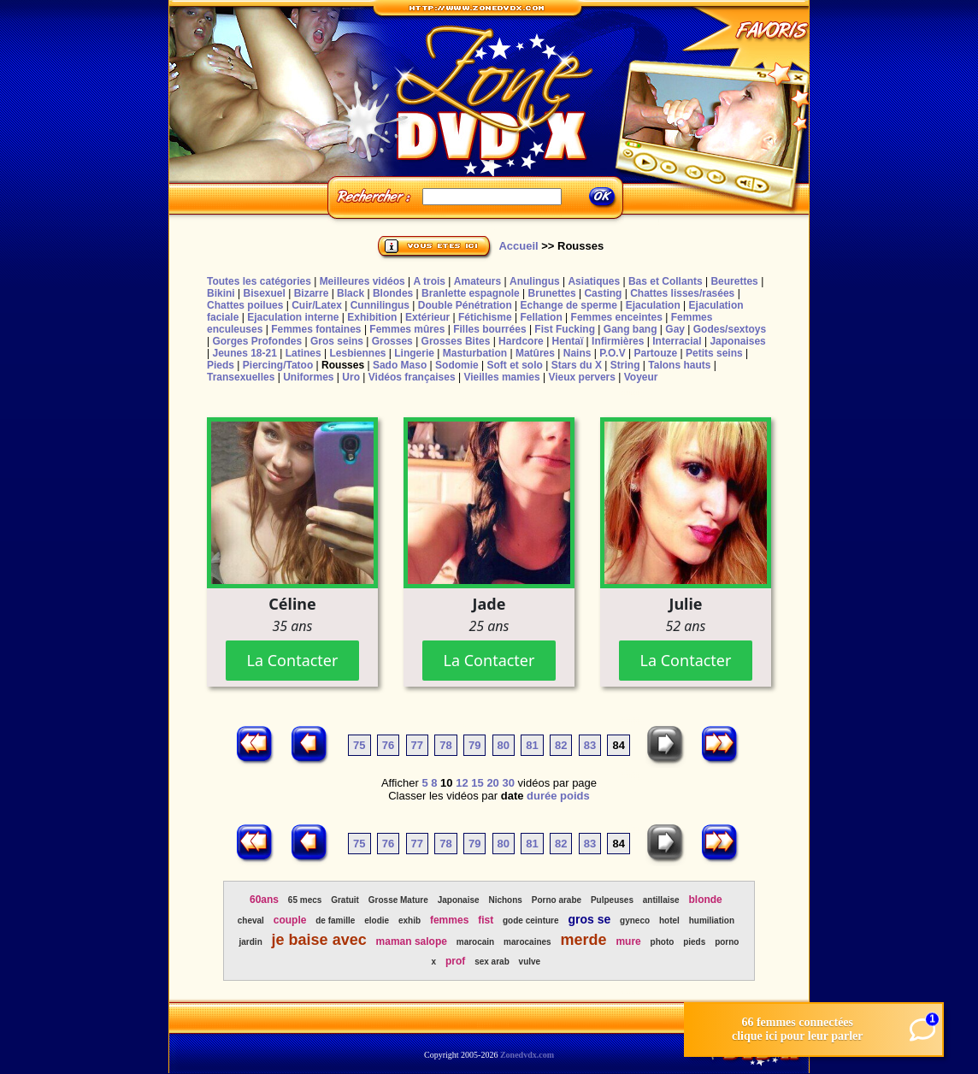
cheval (251, 920)
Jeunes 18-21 (244, 353)
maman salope (411, 941)
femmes (449, 920)
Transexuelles (240, 377)
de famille (335, 920)
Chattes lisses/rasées (682, 293)
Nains (577, 353)
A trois (429, 281)
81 (532, 745)
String (625, 365)
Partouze (655, 353)
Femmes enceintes (617, 317)
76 (388, 745)
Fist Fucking (564, 329)
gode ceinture (531, 920)
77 (417, 745)
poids (575, 795)
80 (504, 745)
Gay (675, 329)
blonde (705, 900)
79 (474, 745)
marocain (475, 942)
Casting (603, 293)
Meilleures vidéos (362, 281)
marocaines (527, 942)
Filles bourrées (489, 329)
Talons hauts (679, 365)
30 (508, 782)
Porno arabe (556, 900)
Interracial (676, 341)
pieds (694, 942)
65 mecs (304, 900)
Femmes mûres (407, 329)
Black (350, 293)
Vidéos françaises (412, 377)
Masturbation (475, 353)
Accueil (518, 245)
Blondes (393, 293)
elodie (376, 920)
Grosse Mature (398, 900)
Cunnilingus (380, 305)
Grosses (392, 341)
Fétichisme (485, 317)
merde (584, 939)
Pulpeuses (612, 900)
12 (462, 782)
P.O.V (612, 353)
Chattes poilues (245, 305)
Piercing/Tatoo (278, 365)
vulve (530, 961)
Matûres (535, 353)
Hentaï (568, 341)
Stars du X (576, 365)
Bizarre (311, 293)
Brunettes (552, 293)
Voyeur (641, 377)
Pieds (220, 365)
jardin (250, 942)
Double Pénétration (465, 305)
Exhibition (372, 317)
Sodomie (457, 365)
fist (485, 920)
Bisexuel (264, 293)
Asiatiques (594, 281)
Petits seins (714, 353)
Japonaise (459, 900)
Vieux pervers (582, 377)
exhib (409, 920)
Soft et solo (515, 365)
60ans (264, 900)
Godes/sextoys (729, 329)
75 (359, 745)
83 (590, 745)
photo (663, 942)
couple (290, 920)
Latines (303, 353)
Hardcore (521, 341)
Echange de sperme (569, 305)
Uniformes (308, 377)
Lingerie (414, 353)
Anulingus (535, 281)
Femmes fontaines (316, 329)
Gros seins (336, 341)
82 (561, 745)
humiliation (711, 920)
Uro (351, 377)
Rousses (342, 365)
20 (492, 782)
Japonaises (737, 341)
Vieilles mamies (501, 377)
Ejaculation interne (293, 317)
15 (477, 782)
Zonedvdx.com (527, 1054)
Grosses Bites (456, 341)
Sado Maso (400, 365)
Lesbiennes (357, 353)
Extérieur (427, 317)
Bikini (221, 293)
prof (455, 961)
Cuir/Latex (317, 305)
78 (445, 745)
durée (542, 795)
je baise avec (319, 939)
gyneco (635, 920)
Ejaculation (653, 305)
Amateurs (477, 281)
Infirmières (618, 341)
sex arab (492, 961)
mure (628, 941)
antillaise (661, 900)
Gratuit (345, 900)
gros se (589, 919)
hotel (669, 920)
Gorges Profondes (257, 341)
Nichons (504, 900)
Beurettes (733, 281)
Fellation (541, 317)
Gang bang (630, 329)
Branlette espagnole (470, 293)
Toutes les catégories (259, 281)
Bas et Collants (665, 281)
